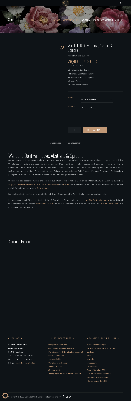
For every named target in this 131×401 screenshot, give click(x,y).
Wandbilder (44, 20)
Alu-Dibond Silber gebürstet (46, 184)
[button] (121, 3)
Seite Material (43, 188)
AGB (89, 355)
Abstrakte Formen (71, 20)
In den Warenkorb (95, 130)
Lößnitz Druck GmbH (109, 203)
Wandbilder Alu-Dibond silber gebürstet (65, 352)
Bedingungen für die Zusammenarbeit (64, 373)
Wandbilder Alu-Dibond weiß (61, 348)
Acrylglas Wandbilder (57, 344)
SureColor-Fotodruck (45, 203)
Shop (33, 20)
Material (71, 106)
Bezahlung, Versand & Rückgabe (101, 348)
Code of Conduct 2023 (97, 370)
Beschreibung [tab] (55, 143)
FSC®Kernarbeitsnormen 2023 (101, 373)
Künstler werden (55, 370)
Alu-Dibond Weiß (25, 184)
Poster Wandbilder (56, 355)
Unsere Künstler (55, 366)
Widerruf (91, 352)
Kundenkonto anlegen (97, 344)
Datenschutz (92, 366)
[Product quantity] (74, 130)
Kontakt (90, 359)
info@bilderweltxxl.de (26, 363)
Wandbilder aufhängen (58, 363)
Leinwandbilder (55, 359)
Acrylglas (12, 184)
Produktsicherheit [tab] (73, 143)
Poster (66, 184)
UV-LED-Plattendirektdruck (97, 200)
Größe (70, 97)
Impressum (92, 363)
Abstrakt (56, 20)
